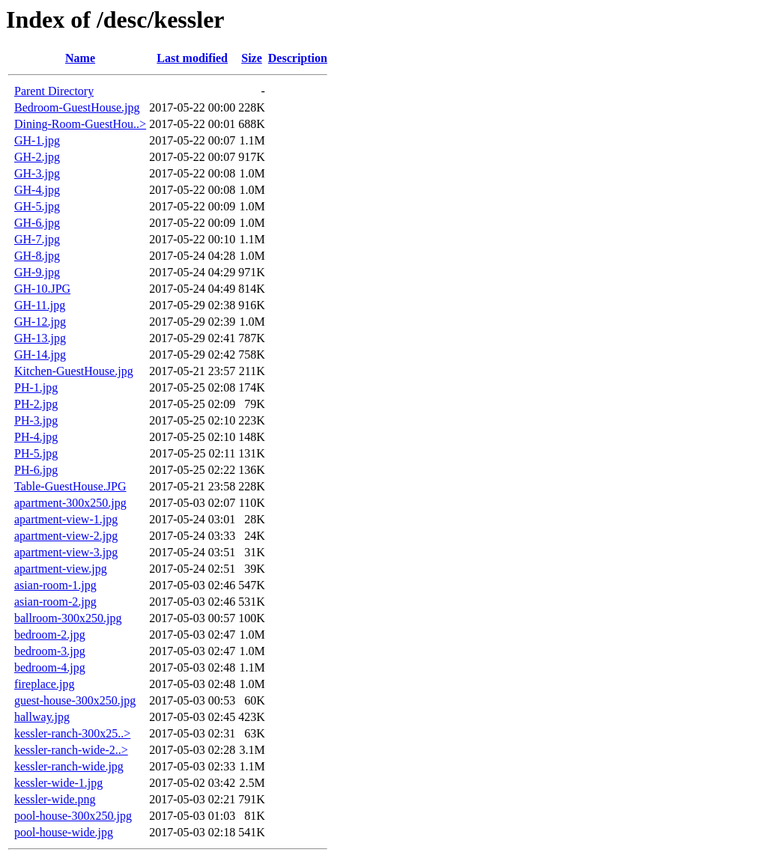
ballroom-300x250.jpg (68, 618)
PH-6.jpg (36, 469)
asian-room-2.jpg (55, 601)
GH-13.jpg (40, 338)
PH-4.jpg (36, 437)
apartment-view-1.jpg (66, 519)
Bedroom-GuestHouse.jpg (77, 107)
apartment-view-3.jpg (66, 552)
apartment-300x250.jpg (70, 502)
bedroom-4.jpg (49, 667)
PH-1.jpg (36, 387)
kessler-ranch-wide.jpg (69, 766)
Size (251, 58)
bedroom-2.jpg (49, 634)
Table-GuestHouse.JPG (70, 486)
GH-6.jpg (37, 222)
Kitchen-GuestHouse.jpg (73, 371)
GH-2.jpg (37, 156)
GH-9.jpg (37, 272)
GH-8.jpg (37, 255)
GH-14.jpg (40, 354)
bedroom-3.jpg (49, 651)
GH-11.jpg (39, 305)
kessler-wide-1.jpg (58, 782)
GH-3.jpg (37, 173)
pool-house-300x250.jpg (73, 815)
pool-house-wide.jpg (63, 832)
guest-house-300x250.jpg (75, 700)
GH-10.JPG (42, 288)
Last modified (192, 58)
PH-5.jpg (36, 453)
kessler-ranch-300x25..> (72, 733)
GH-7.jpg (37, 239)
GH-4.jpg (37, 189)
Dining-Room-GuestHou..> (80, 124)
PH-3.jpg (36, 420)
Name (80, 58)
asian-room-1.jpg (55, 585)
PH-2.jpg (36, 404)
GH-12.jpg (40, 321)
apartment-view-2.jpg (66, 535)
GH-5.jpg (37, 206)
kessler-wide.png (55, 799)
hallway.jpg (42, 717)
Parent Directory (54, 91)
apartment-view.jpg (60, 568)
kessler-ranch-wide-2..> (71, 749)
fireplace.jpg (44, 684)
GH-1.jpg (37, 140)
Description (297, 58)
